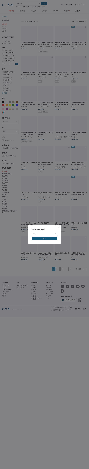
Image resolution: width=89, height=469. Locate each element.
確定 (44, 238)
